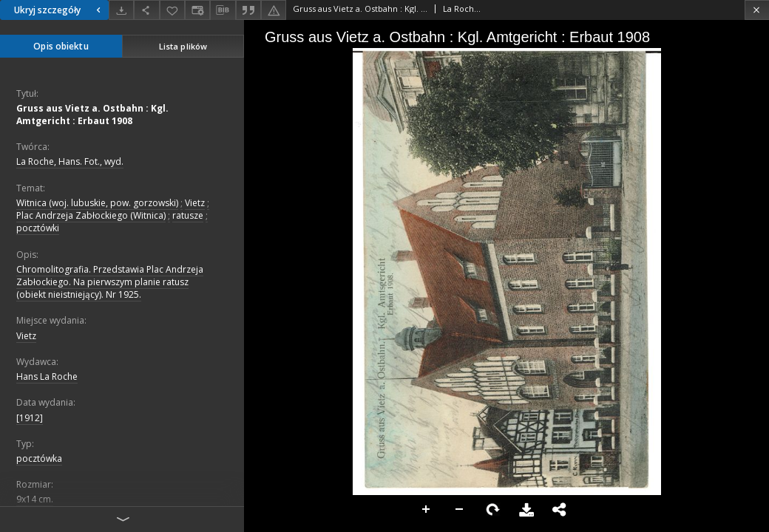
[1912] (29, 418)
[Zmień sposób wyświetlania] (197, 10)
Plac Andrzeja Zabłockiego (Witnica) (91, 215)
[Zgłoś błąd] (273, 10)
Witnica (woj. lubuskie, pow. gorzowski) (97, 203)
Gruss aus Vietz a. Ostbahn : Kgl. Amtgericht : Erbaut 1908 (92, 114)
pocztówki (37, 228)
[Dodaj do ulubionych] (172, 10)
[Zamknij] (757, 10)
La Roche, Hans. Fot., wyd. (69, 161)
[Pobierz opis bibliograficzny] (222, 10)
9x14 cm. (34, 499)
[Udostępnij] (146, 10)
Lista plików (183, 46)
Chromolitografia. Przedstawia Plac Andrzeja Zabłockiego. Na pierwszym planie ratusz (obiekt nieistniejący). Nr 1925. (109, 282)
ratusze (187, 215)
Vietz (195, 203)
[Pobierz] (121, 10)
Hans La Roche (47, 376)
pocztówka (39, 458)
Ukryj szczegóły (59, 10)
